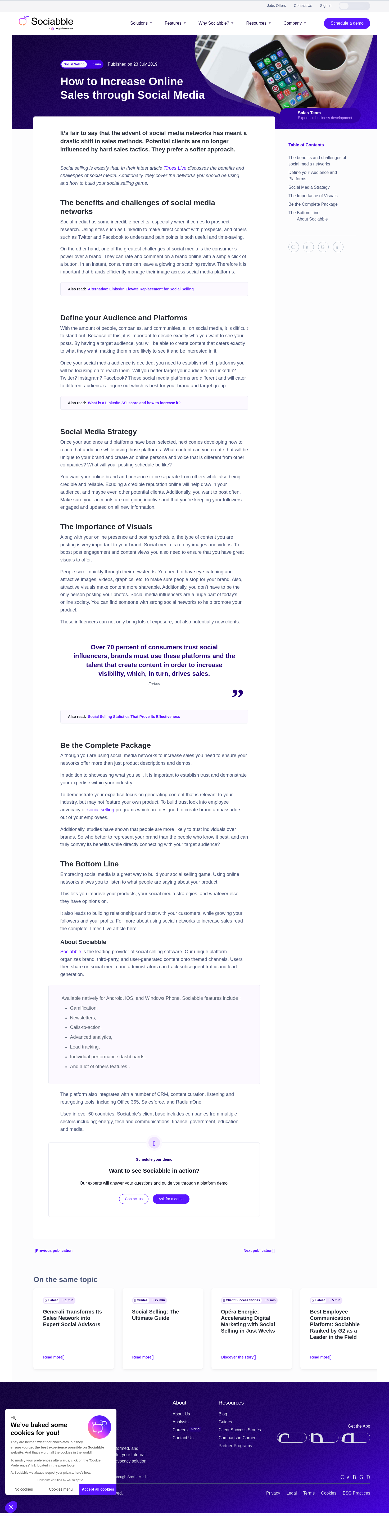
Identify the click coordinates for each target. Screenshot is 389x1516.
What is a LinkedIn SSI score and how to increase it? (134, 403)
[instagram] (354, 1480)
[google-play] (355, 1441)
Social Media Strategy (309, 187)
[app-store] (292, 1441)
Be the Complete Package (313, 204)
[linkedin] (342, 1480)
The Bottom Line (303, 212)
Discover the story (240, 1360)
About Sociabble (312, 219)
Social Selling (74, 64)
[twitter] (348, 1480)
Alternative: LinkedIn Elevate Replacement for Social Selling (141, 289)
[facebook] (361, 1480)
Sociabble (70, 951)
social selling (100, 809)
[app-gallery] (323, 1441)
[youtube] (368, 1480)
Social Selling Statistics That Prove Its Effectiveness (134, 716)
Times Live (175, 168)
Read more (55, 1360)
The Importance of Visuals (313, 196)
